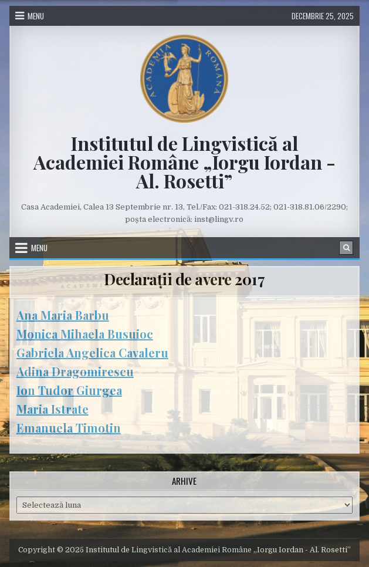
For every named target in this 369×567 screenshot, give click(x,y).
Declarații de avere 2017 (184, 279)
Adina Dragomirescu (75, 371)
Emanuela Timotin (68, 428)
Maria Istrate (52, 409)
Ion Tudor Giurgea (69, 390)
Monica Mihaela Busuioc (84, 334)
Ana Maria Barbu (62, 315)
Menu (36, 16)
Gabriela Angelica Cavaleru (92, 352)
